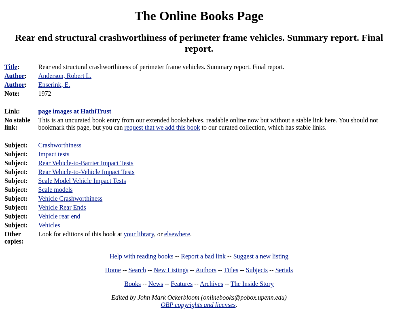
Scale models (55, 189)
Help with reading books (142, 256)
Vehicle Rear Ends (62, 207)
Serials (284, 270)
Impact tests (54, 154)
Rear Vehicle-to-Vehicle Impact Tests (86, 171)
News (155, 283)
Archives (211, 283)
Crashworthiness (60, 145)
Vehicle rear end (59, 216)
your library (139, 234)
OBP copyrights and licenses (198, 304)
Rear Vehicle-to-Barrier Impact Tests (85, 163)
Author (14, 75)
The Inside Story (252, 283)
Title (10, 66)
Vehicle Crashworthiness (70, 198)
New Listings (171, 270)
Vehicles (49, 225)
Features (182, 283)
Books (132, 283)
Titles (231, 270)
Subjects (257, 270)
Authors (205, 270)
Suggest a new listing (260, 256)
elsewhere (177, 234)
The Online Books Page (198, 15)
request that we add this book (162, 127)
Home (113, 270)
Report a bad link (203, 256)
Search (137, 270)
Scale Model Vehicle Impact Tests (82, 180)
